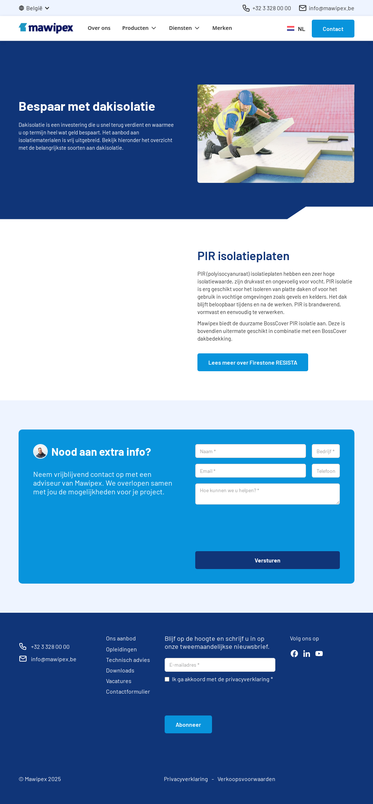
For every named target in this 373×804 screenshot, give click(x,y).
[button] (38, 7)
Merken (222, 27)
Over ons (99, 27)
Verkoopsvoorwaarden (246, 778)
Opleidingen (121, 649)
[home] (46, 28)
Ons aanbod (121, 638)
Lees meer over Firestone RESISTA (252, 362)
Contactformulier (128, 691)
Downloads (120, 670)
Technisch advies (128, 659)
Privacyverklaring (186, 778)
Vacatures (118, 680)
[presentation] (250, 528)
